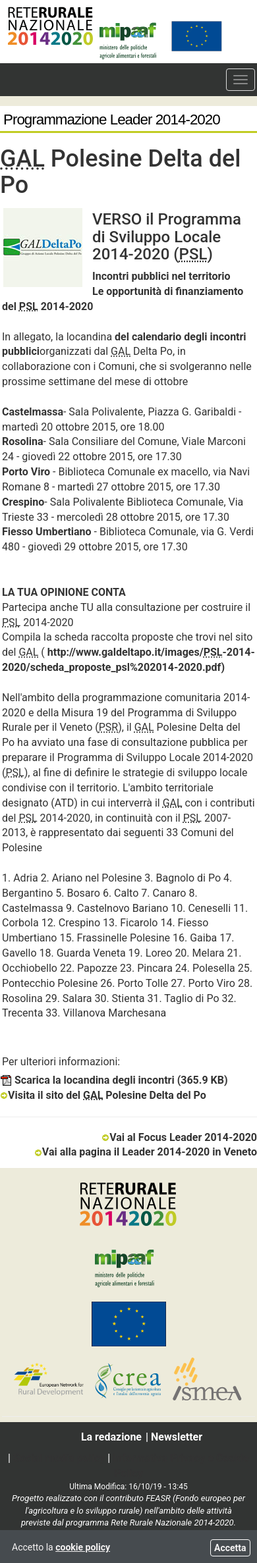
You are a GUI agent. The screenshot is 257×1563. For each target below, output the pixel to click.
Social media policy (59, 1458)
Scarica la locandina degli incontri (114, 1080)
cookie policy (82, 1547)
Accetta (230, 1548)
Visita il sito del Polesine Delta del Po (103, 1095)
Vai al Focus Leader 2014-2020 (179, 1137)
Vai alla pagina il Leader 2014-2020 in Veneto (145, 1152)
